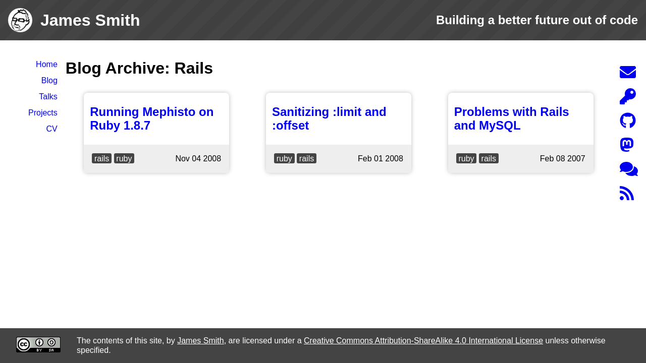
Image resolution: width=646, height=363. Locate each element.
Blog (49, 80)
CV (52, 129)
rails (101, 158)
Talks (48, 96)
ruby (124, 158)
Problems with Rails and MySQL (511, 119)
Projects (43, 112)
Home (47, 64)
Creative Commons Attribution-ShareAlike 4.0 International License (423, 340)
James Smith (200, 340)
